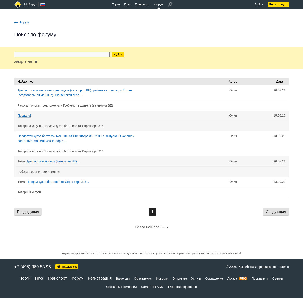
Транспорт (142, 4)
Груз (127, 4)
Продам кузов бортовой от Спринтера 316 (73, 126)
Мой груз (30, 4)
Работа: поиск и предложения (39, 105)
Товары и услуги (29, 126)
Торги (116, 4)
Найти (118, 54)
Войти (259, 4)
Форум (158, 4)
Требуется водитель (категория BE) (88, 105)
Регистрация (278, 4)
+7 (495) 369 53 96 (32, 266)
